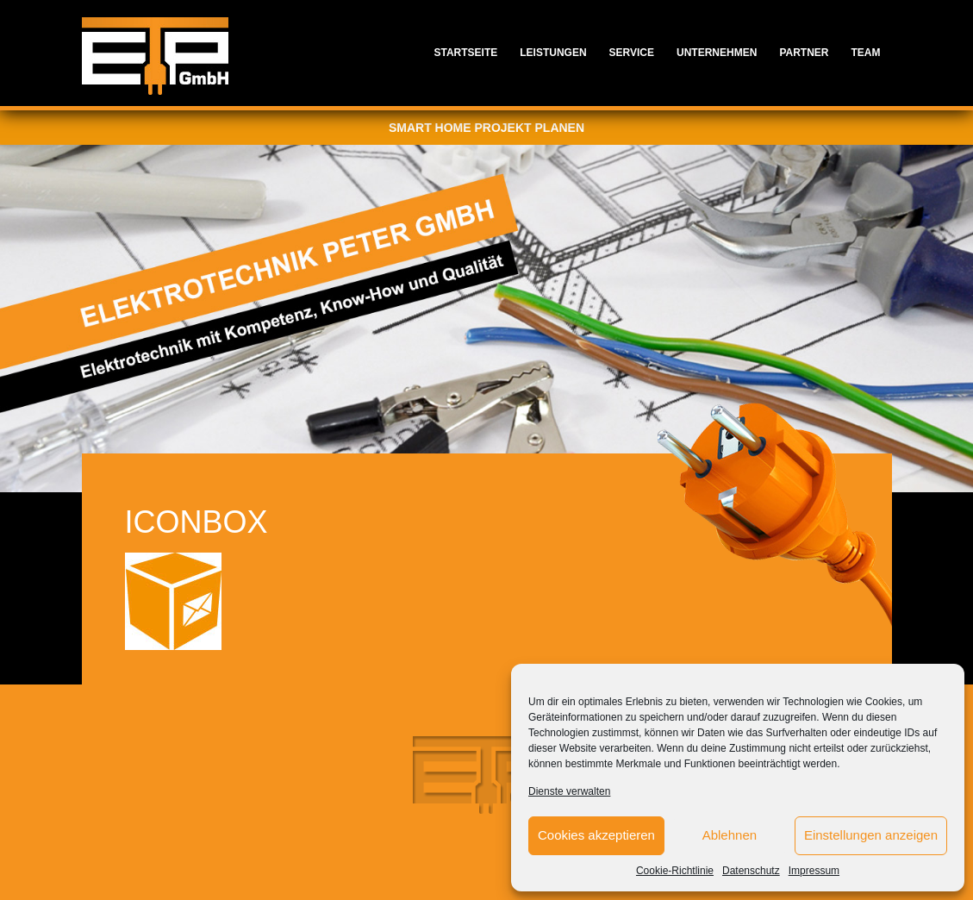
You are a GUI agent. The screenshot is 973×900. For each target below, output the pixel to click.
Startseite (465, 53)
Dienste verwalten (569, 791)
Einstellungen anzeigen (871, 835)
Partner (803, 53)
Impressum (814, 871)
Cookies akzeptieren (596, 835)
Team (866, 53)
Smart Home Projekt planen (486, 127)
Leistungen (553, 53)
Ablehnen (729, 835)
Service (631, 53)
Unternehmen (717, 53)
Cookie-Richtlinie (675, 871)
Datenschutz (751, 871)
